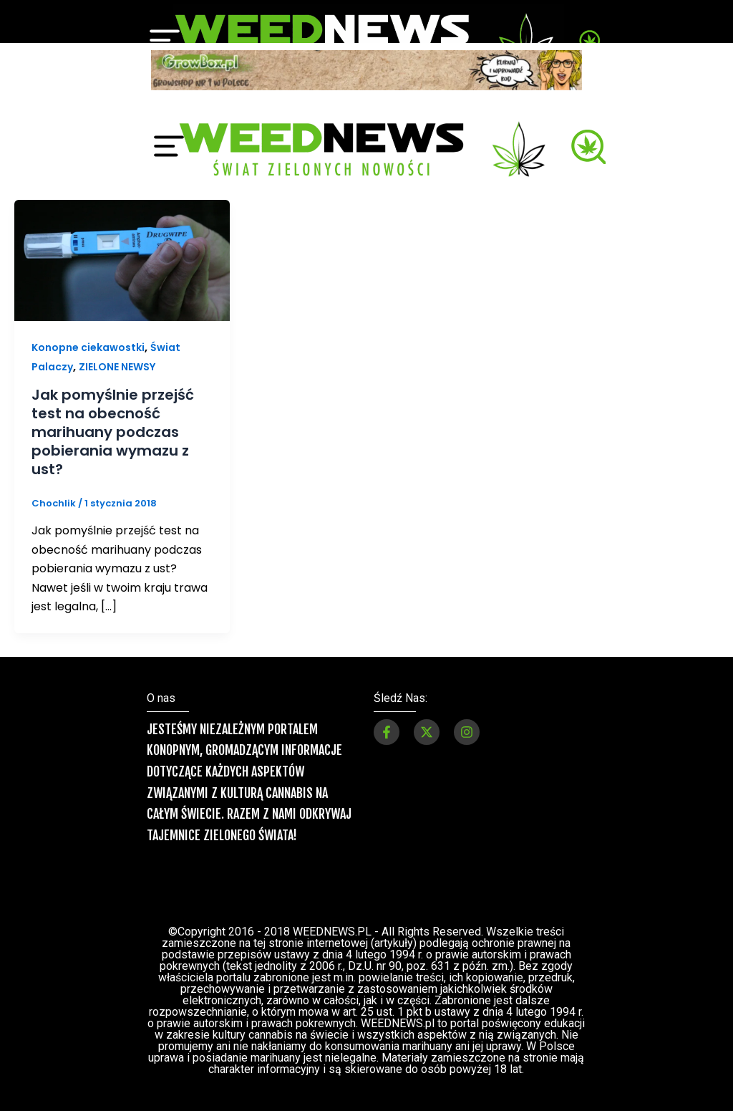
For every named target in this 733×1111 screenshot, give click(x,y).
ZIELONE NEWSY (117, 367)
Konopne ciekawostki (88, 347)
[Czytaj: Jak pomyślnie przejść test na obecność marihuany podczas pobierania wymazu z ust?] (122, 259)
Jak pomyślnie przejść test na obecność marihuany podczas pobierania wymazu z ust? (112, 432)
